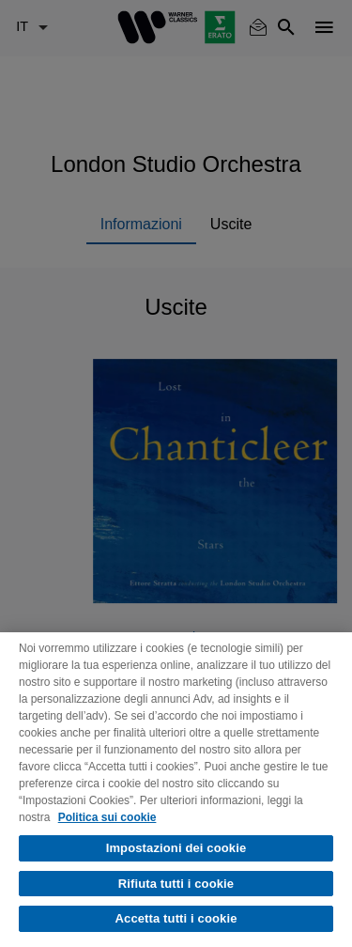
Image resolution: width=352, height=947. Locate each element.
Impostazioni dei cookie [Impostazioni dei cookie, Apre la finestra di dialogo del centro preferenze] (176, 848)
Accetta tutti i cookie (176, 918)
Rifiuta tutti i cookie (176, 884)
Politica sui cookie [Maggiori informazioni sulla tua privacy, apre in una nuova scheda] (107, 817)
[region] (176, 789)
